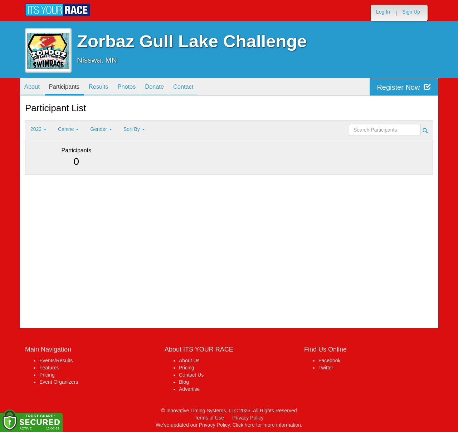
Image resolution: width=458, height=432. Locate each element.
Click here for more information (267, 425)
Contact (198, 87)
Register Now (404, 87)
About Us (189, 360)
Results (106, 87)
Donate (166, 87)
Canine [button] (68, 129)
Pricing (47, 375)
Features (49, 367)
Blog (184, 382)
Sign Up (411, 12)
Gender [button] (101, 129)
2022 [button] (38, 129)
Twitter (325, 367)
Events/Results (56, 360)
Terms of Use (209, 418)
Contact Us (191, 375)
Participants (68, 87)
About (33, 87)
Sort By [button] (134, 129)
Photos (136, 87)
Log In (383, 12)
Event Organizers (58, 382)
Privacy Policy (247, 418)
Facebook (329, 360)
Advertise (189, 389)
